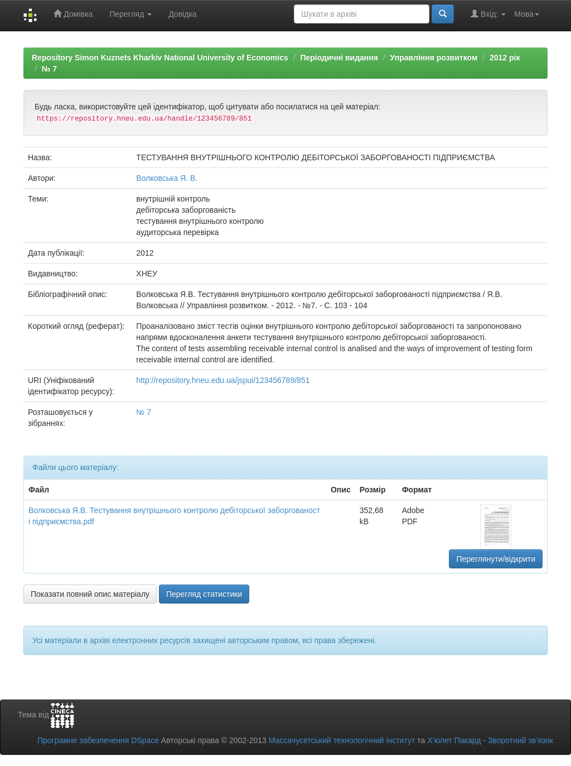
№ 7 (49, 68)
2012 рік (505, 57)
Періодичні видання (339, 57)
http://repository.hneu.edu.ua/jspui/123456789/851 (222, 380)
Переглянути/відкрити (495, 558)
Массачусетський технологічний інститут (342, 740)
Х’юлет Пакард (454, 740)
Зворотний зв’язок (520, 740)
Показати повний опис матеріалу (90, 594)
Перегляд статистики (204, 594)
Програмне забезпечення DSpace (98, 740)
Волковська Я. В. (166, 178)
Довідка (182, 13)
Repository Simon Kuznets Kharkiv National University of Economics (160, 57)
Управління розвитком (434, 57)
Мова (526, 13)
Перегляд (130, 13)
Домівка (73, 13)
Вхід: (488, 13)
